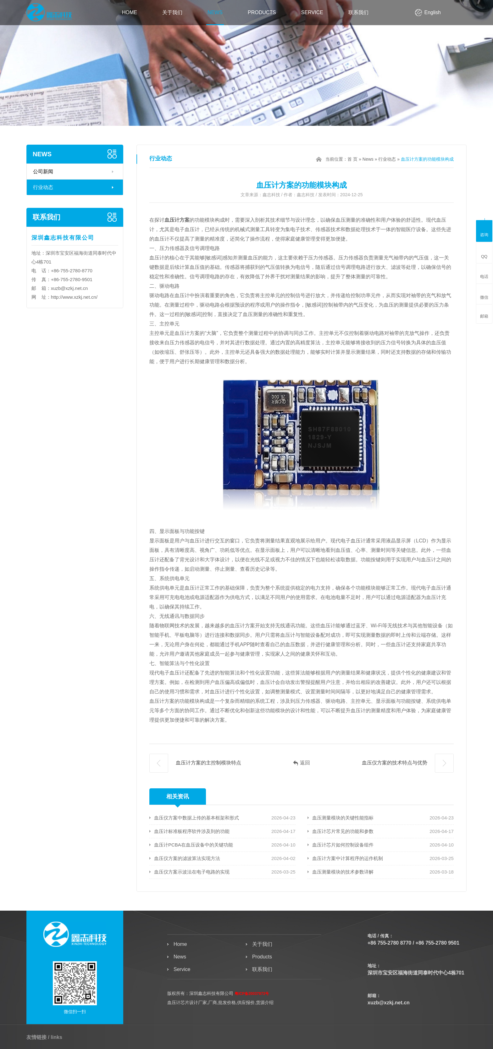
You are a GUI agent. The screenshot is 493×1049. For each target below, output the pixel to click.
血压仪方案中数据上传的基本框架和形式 (196, 817)
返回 (301, 763)
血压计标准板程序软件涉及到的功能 (192, 831)
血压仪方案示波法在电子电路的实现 (192, 871)
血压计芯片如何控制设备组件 (343, 844)
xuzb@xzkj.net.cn (69, 288)
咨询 (484, 230)
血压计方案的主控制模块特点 (195, 763)
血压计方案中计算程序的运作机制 (347, 858)
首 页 (352, 159)
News (215, 12)
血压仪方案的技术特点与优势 (408, 763)
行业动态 (43, 187)
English (432, 12)
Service (312, 12)
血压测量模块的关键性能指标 (343, 817)
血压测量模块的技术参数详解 (343, 871)
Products (262, 12)
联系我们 (358, 12)
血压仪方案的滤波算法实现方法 (187, 858)
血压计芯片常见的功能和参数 (343, 831)
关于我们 (172, 12)
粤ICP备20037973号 (252, 993)
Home (129, 12)
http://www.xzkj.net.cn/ (74, 297)
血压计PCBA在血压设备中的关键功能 (193, 844)
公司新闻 (43, 171)
